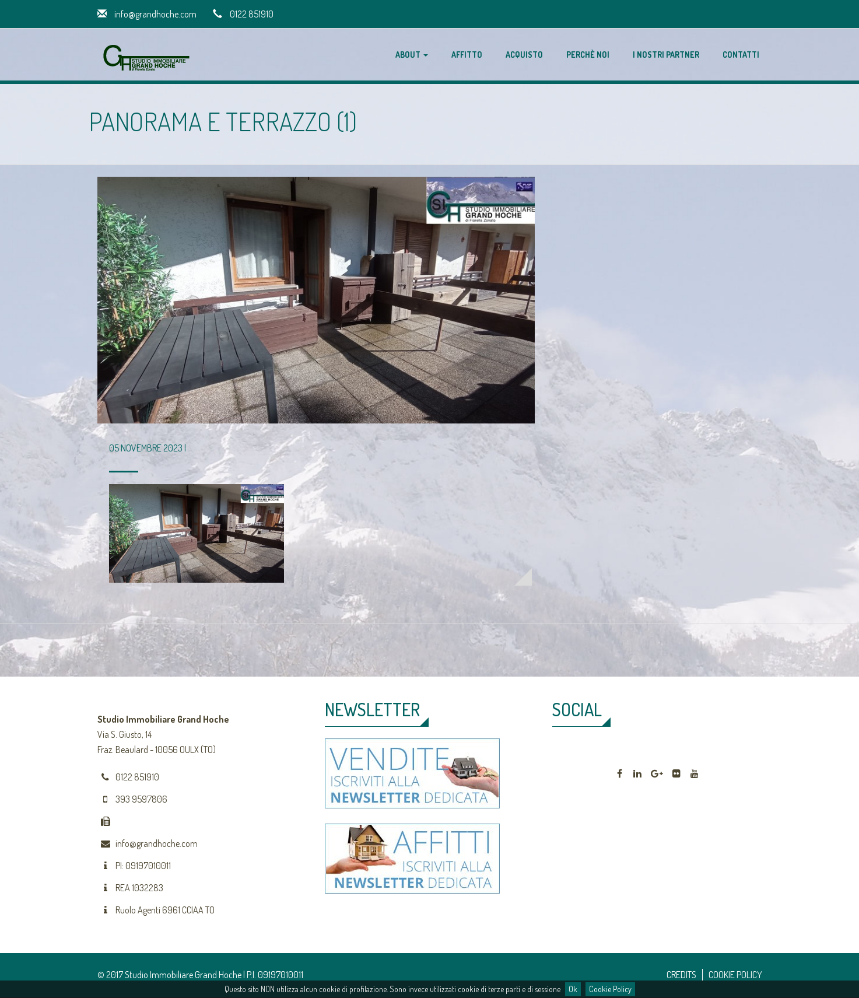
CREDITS (681, 975)
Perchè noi (587, 54)
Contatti (741, 54)
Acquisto (524, 54)
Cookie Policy (610, 989)
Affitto (466, 54)
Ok (573, 989)
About (411, 54)
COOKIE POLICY (735, 975)
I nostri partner (666, 54)
